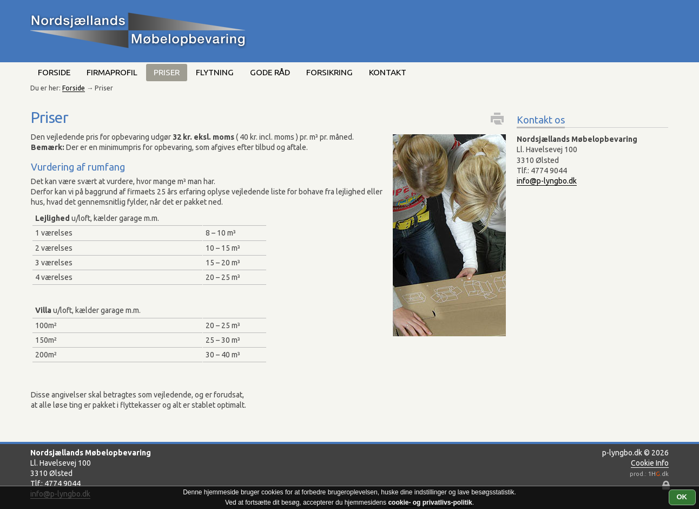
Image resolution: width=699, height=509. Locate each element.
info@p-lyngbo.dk (547, 181)
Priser (167, 72)
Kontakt (387, 72)
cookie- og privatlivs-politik (430, 502)
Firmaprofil (112, 72)
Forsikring (329, 72)
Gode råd (270, 72)
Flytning (215, 72)
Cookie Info (650, 463)
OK (682, 497)
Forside (54, 72)
